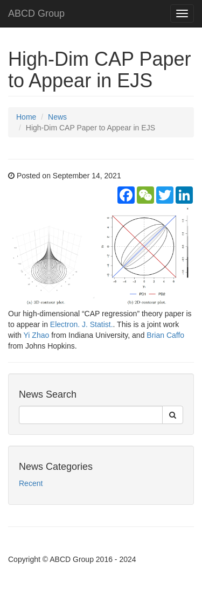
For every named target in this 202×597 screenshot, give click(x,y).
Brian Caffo (165, 335)
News (57, 117)
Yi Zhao (37, 335)
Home (26, 117)
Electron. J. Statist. (81, 324)
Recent (31, 483)
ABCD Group (36, 13)
